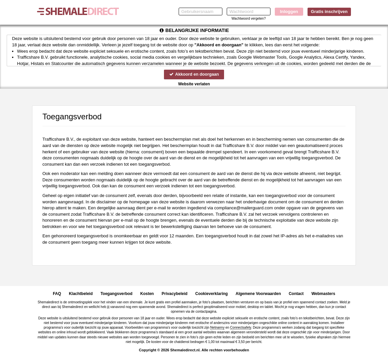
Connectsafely (240, 327)
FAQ (57, 293)
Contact (296, 293)
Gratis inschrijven (329, 11)
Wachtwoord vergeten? (248, 18)
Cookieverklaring (211, 293)
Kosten (147, 293)
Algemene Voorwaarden (258, 293)
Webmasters (323, 293)
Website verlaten (194, 84)
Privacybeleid (174, 293)
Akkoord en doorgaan (194, 74)
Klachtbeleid (80, 293)
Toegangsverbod (117, 293)
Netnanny (217, 327)
